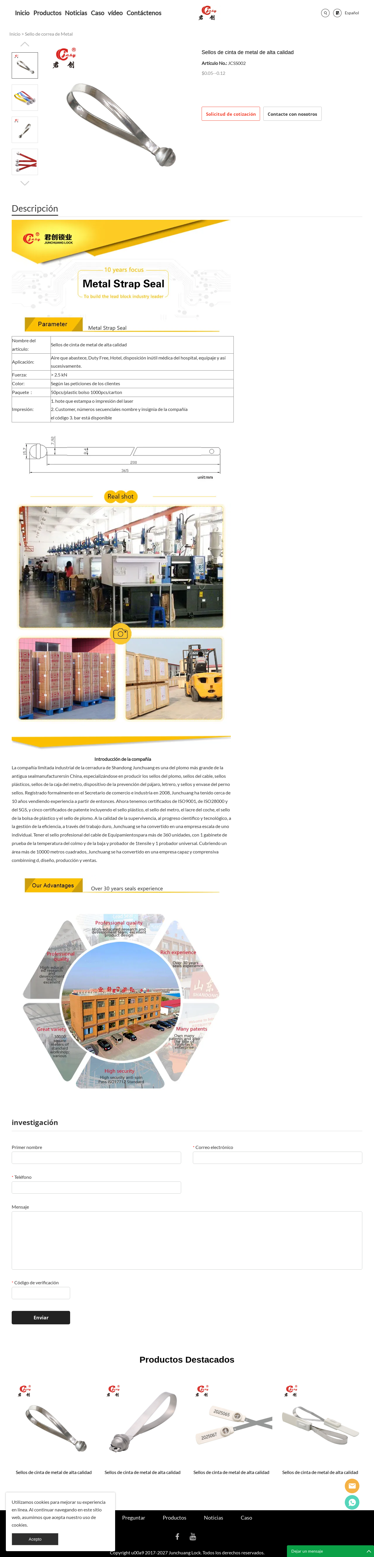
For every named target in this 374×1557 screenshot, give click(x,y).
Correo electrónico (213, 1147)
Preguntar (133, 1517)
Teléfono (22, 1177)
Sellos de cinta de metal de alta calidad (54, 1472)
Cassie (352, 1502)
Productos (47, 12)
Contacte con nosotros (292, 114)
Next (25, 183)
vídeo (115, 12)
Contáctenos (144, 12)
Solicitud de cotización (231, 114)
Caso (97, 12)
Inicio (22, 12)
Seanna (352, 1486)
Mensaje (20, 1206)
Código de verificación (35, 1282)
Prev (25, 44)
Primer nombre (27, 1147)
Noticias (76, 12)
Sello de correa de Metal (49, 34)
